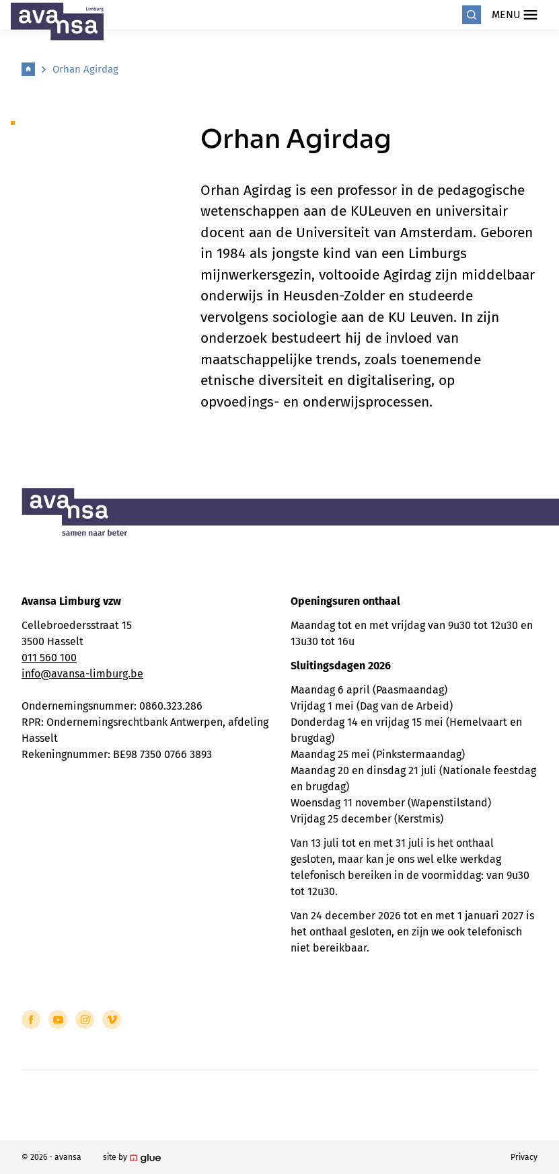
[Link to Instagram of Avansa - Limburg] (84, 1019)
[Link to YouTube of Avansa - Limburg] (57, 1019)
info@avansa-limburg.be (82, 673)
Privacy (524, 1157)
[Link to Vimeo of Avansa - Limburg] (111, 1019)
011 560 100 (49, 657)
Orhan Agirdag (85, 69)
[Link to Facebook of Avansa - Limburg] (31, 1019)
